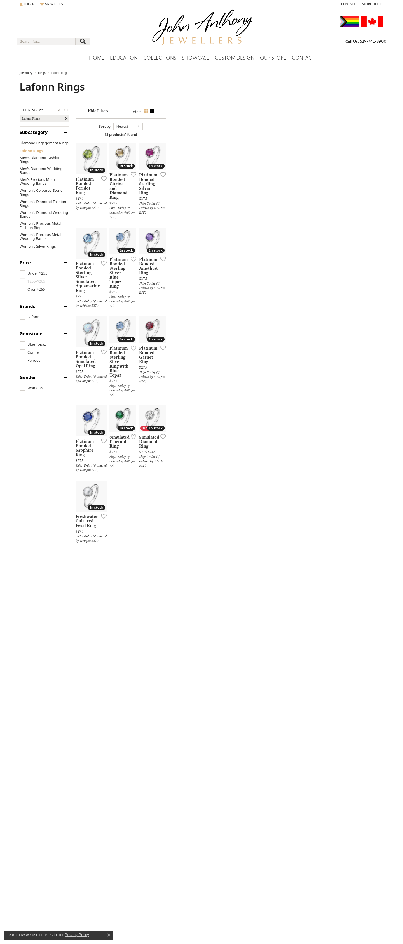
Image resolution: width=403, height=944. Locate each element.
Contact (303, 58)
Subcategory (34, 132)
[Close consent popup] (109, 935)
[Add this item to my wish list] (171, 248)
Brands (27, 306)
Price (25, 263)
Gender (28, 377)
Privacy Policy (77, 935)
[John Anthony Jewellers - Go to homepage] (202, 30)
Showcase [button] (195, 58)
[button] (27, 4)
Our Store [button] (273, 58)
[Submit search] (82, 41)
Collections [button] (159, 58)
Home (96, 58)
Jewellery (26, 73)
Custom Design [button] (234, 58)
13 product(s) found (229, 134)
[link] (347, 4)
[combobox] (46, 41)
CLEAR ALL (61, 110)
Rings (41, 73)
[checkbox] (33, 273)
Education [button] (124, 58)
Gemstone (31, 334)
